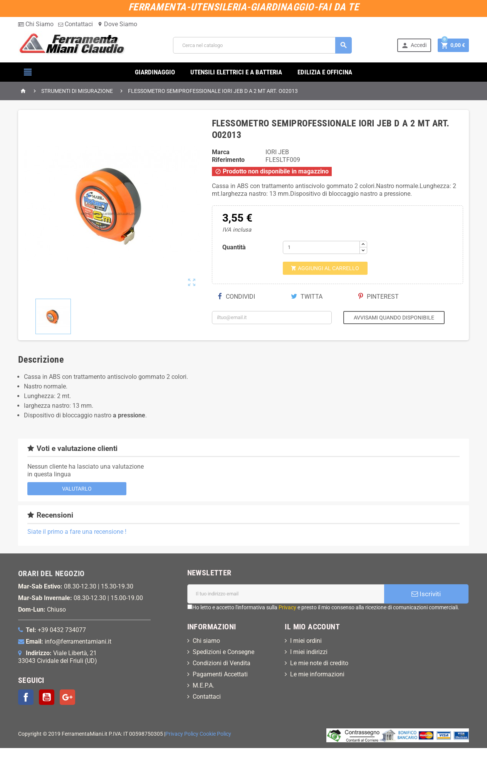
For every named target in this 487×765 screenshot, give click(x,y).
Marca (221, 152)
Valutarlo (77, 489)
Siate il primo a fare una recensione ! (76, 531)
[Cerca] (262, 45)
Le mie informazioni (317, 674)
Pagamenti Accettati (220, 674)
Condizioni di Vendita (221, 663)
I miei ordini (306, 640)
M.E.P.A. (203, 685)
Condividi (236, 296)
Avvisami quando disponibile (394, 317)
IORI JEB (277, 152)
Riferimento (228, 159)
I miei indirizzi (308, 652)
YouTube (46, 697)
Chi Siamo (36, 24)
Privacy (287, 607)
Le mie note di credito (319, 663)
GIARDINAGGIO (155, 72)
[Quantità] (321, 247)
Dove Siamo (117, 24)
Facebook (26, 697)
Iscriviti (426, 594)
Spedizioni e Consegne (223, 652)
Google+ (67, 697)
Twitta (306, 296)
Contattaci (75, 24)
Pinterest (378, 296)
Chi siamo (206, 640)
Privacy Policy (181, 734)
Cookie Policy (215, 734)
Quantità (234, 247)
